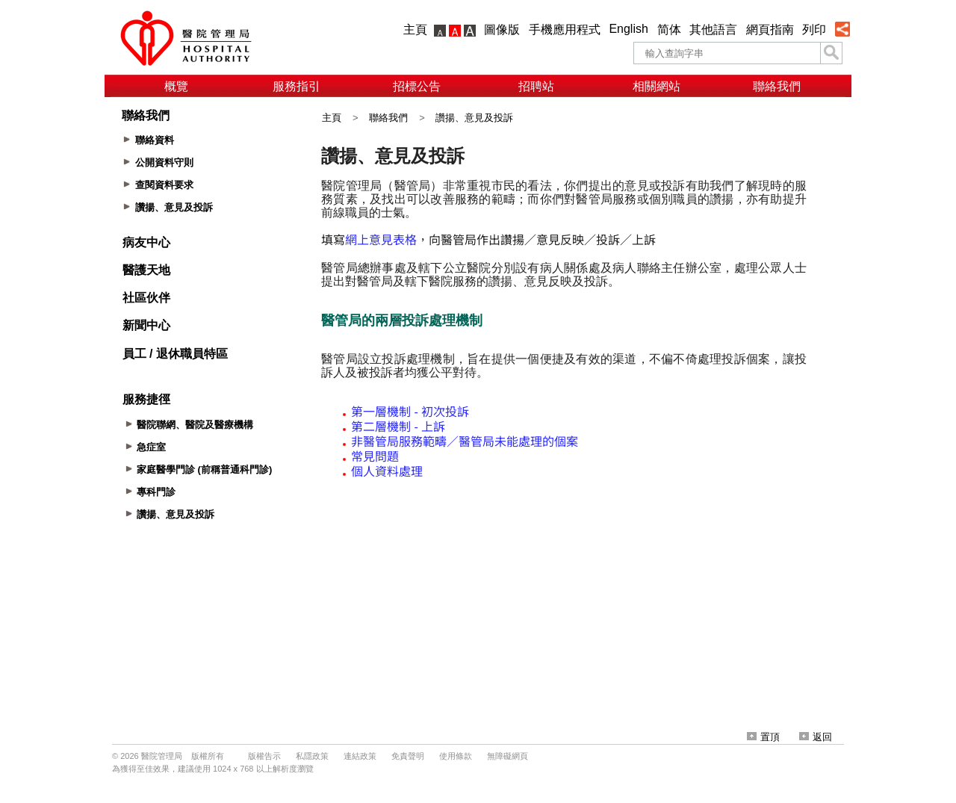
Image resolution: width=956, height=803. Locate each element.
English (628, 28)
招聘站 (536, 86)
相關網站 (656, 86)
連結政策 (360, 755)
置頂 (763, 736)
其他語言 (713, 29)
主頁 (415, 29)
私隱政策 (312, 755)
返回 (815, 736)
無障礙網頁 (507, 755)
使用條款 (455, 755)
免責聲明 (407, 755)
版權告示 (264, 755)
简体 (669, 29)
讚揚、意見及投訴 (474, 117)
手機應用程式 (564, 29)
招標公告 (417, 86)
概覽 (176, 86)
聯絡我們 (777, 86)
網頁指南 (770, 29)
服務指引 (296, 86)
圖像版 (502, 29)
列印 (814, 29)
